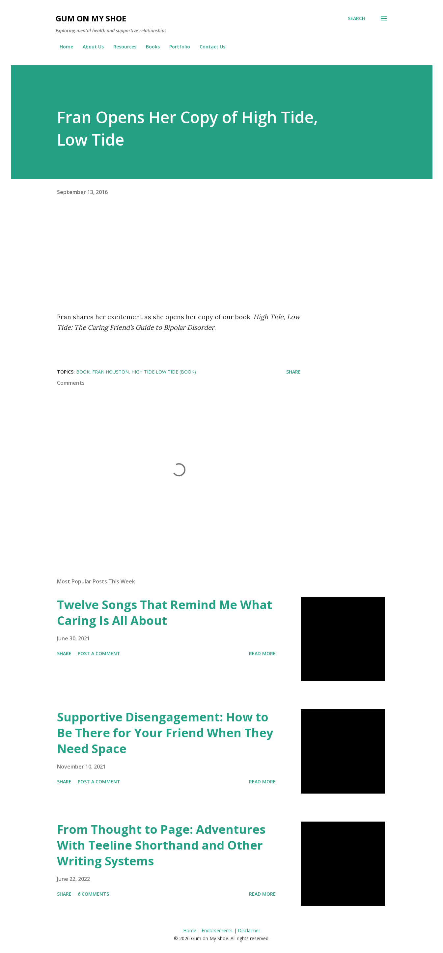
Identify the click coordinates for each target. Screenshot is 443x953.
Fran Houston (110, 372)
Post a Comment (99, 653)
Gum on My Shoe (91, 18)
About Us (89, 46)
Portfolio (175, 46)
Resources (120, 46)
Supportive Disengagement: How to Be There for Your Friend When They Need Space (165, 733)
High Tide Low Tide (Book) (163, 372)
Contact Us (208, 46)
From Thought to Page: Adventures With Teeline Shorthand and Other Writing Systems (161, 845)
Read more (262, 653)
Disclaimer (249, 930)
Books (149, 46)
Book (83, 372)
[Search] (356, 18)
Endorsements (217, 930)
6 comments (93, 894)
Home (62, 46)
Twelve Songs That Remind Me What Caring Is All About (164, 613)
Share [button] (293, 372)
